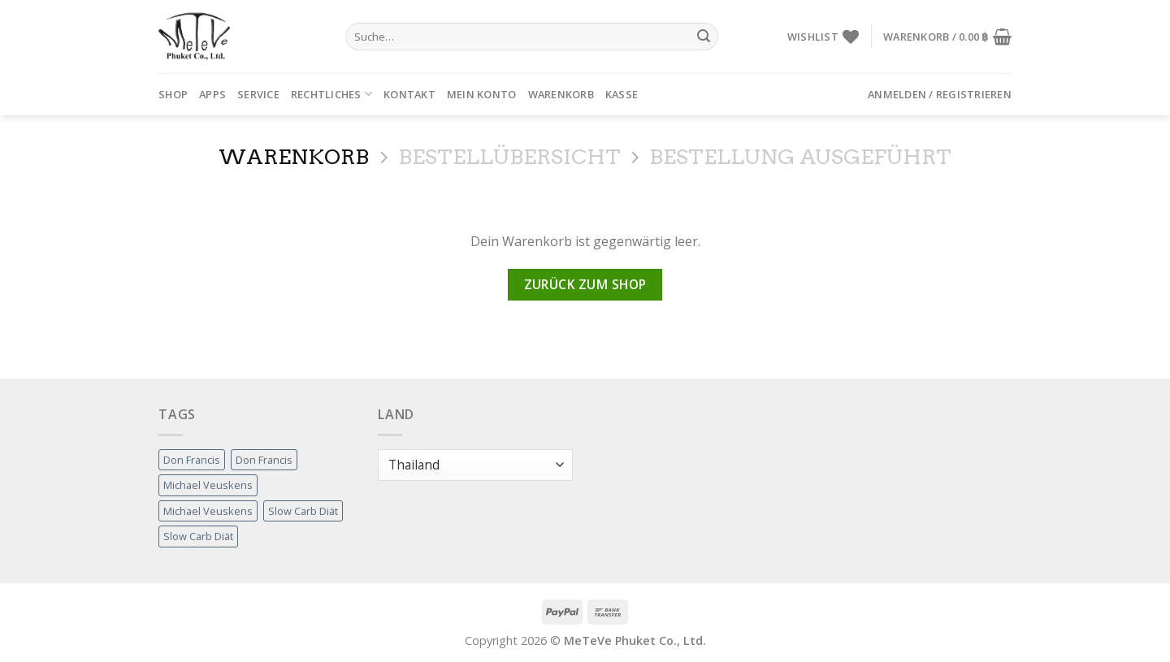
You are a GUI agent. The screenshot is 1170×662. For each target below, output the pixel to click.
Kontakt (410, 94)
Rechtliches (331, 94)
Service (258, 94)
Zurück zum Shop (585, 284)
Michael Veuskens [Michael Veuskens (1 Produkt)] (208, 485)
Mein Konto (482, 94)
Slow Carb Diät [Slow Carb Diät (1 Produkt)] (303, 511)
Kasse (621, 94)
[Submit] (703, 36)
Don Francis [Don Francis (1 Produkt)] (191, 459)
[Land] (475, 465)
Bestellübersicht (509, 157)
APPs (212, 94)
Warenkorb (561, 94)
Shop (173, 94)
